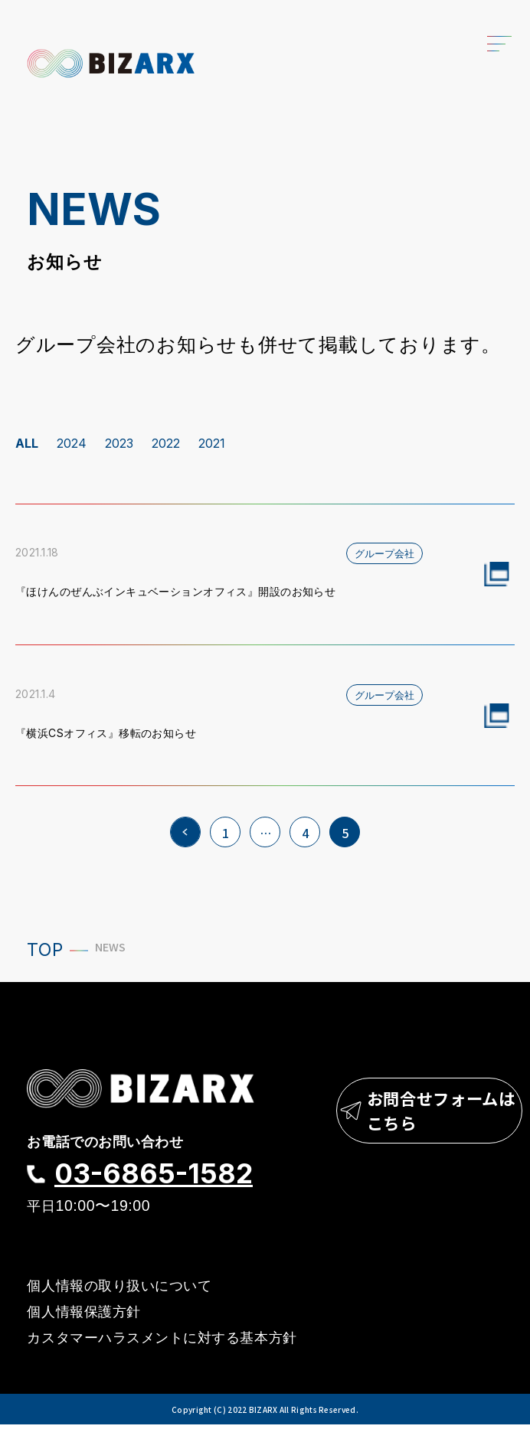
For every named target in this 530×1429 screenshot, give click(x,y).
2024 (72, 443)
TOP (45, 950)
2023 (119, 443)
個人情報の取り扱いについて (119, 1287)
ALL (26, 443)
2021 (211, 443)
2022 (166, 443)
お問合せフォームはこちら (418, 1119)
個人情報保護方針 (83, 1315)
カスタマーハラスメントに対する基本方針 (161, 1342)
